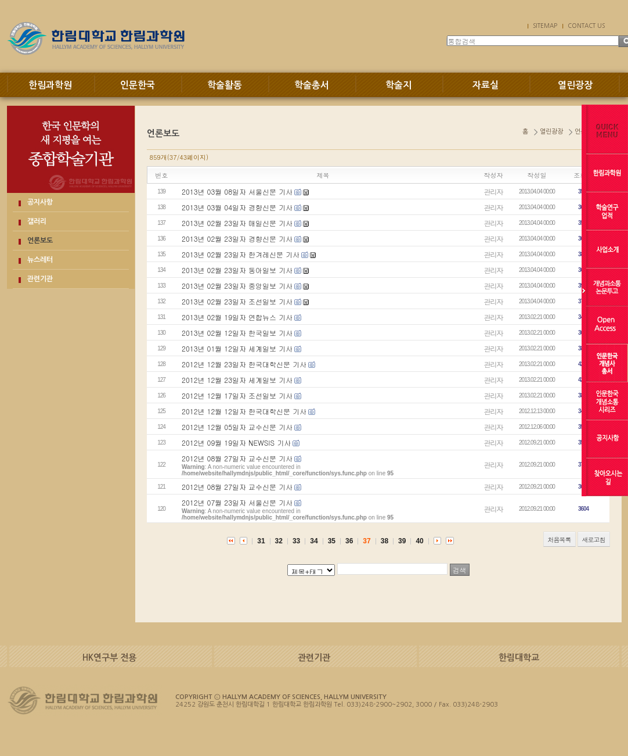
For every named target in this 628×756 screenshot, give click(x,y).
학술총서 (311, 85)
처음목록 (559, 539)
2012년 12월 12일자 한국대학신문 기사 (244, 411)
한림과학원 (50, 85)
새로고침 (593, 539)
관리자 (493, 191)
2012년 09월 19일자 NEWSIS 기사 (236, 442)
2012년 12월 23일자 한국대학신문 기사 (244, 364)
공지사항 (40, 202)
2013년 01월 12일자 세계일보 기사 (237, 348)
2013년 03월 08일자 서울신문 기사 (237, 191)
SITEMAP (545, 25)
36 (349, 541)
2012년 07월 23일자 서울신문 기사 (237, 502)
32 (279, 541)
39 (402, 541)
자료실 (485, 85)
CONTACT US (586, 25)
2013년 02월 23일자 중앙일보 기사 (237, 286)
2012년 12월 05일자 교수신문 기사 (237, 427)
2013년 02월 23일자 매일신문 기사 (237, 223)
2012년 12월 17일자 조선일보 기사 (237, 395)
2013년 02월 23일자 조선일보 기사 (237, 301)
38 (384, 541)
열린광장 (575, 85)
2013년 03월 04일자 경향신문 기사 (237, 207)
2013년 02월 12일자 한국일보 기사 (237, 333)
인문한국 (137, 85)
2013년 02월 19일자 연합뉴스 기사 (237, 317)
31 (261, 541)
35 (331, 541)
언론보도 (40, 240)
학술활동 (224, 85)
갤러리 (36, 221)
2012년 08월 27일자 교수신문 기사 (237, 458)
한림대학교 (519, 657)
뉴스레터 (40, 259)
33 (296, 541)
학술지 (398, 85)
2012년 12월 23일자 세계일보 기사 (237, 380)
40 (419, 541)
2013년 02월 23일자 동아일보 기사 (237, 270)
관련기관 (40, 278)
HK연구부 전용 (109, 657)
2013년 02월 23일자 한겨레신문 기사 (240, 254)
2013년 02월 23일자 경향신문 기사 (237, 238)
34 (313, 541)
